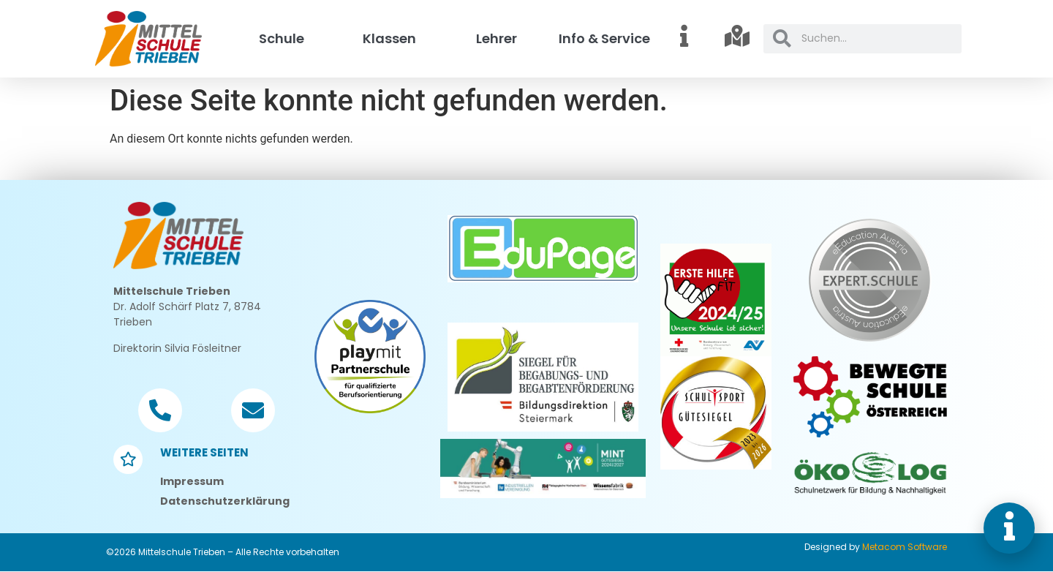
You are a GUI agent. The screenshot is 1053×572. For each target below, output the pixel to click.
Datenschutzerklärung (225, 501)
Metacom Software (904, 547)
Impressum (192, 481)
